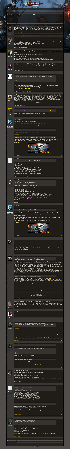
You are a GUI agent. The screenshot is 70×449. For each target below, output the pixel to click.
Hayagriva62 (20, 47)
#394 (62, 308)
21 (19, 25)
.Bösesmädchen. (10, 57)
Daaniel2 (15, 236)
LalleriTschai (17, 47)
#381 (62, 32)
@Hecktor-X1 (16, 213)
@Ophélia (17, 328)
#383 (62, 60)
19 (17, 25)
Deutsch (8, 446)
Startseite (61, 446)
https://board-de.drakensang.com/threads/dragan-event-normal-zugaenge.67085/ (26, 375)
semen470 (15, 70)
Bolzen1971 (15, 91)
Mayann (19, 253)
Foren (9, 9)
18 (16, 25)
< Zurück (12, 25)
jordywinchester (10, 33)
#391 (62, 235)
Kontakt (57, 446)
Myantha (15, 155)
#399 (62, 414)
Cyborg (15, 176)
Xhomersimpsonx (19, 298)
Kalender (13, 9)
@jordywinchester (17, 134)
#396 (62, 340)
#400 (62, 436)
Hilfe (59, 446)
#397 (62, 367)
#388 (62, 155)
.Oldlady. (9, 43)
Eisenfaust (9, 100)
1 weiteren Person (25, 47)
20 (18, 25)
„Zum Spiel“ (9, 22)
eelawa (15, 298)
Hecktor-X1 (9, 185)
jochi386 (9, 317)
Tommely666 (9, 114)
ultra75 (17, 105)
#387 (62, 114)
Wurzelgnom (9, 164)
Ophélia (15, 47)
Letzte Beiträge (9, 10)
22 (20, 25)
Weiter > (25, 25)
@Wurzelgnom (18, 205)
